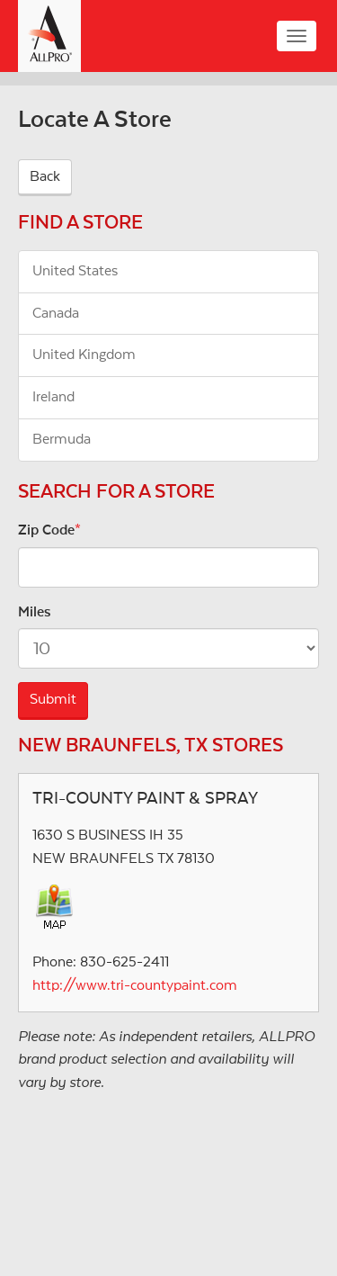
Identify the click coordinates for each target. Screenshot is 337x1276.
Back (45, 176)
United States (75, 271)
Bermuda (61, 439)
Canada (55, 313)
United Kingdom (84, 354)
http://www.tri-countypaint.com (134, 985)
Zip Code (46, 530)
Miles (34, 612)
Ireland (53, 397)
